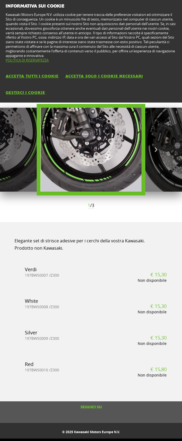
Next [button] (156, 149)
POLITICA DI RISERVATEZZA (27, 60)
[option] (91, 150)
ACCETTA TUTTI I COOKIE (32, 76)
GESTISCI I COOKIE (25, 92)
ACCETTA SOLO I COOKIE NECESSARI (104, 76)
